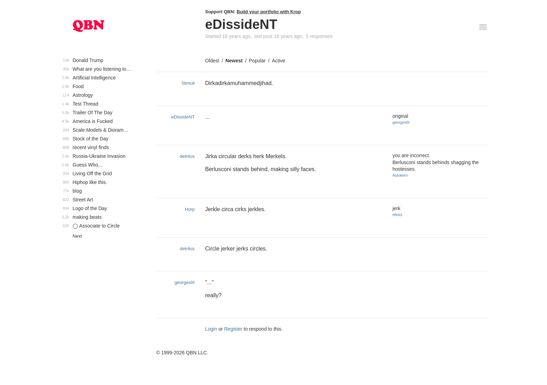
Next (77, 236)
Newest (233, 60)
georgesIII (401, 122)
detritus (187, 156)
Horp (190, 209)
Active (278, 60)
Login (211, 329)
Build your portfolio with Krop (269, 11)
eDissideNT (183, 117)
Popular (257, 60)
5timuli (188, 83)
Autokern (400, 175)
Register (233, 329)
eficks (397, 215)
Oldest (212, 60)
